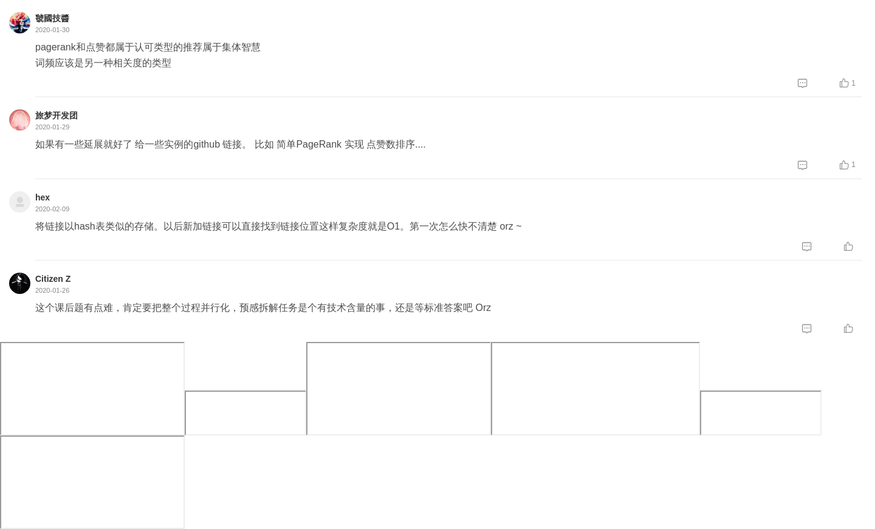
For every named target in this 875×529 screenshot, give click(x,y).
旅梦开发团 (56, 115)
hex (42, 197)
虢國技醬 (52, 18)
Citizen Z (52, 279)
